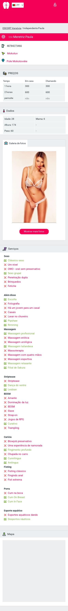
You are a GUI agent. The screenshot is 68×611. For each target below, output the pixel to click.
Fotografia (13, 303)
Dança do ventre (17, 385)
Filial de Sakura (16, 367)
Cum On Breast (16, 497)
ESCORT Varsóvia (12, 28)
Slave (11, 410)
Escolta (12, 299)
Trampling (13, 427)
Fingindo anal (15, 475)
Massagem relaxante (20, 363)
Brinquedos (14, 281)
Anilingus (13, 462)
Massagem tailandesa (20, 346)
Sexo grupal (14, 273)
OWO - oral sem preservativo (24, 268)
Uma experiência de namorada (25, 445)
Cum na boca (15, 493)
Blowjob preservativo (20, 441)
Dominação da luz (18, 402)
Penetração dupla (18, 277)
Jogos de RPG (16, 419)
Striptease (13, 381)
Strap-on (12, 415)
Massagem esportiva (20, 359)
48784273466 (14, 45)
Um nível (13, 264)
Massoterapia (16, 350)
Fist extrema (15, 479)
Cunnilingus (14, 458)
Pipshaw (12, 320)
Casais (12, 312)
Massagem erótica (18, 337)
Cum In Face (15, 501)
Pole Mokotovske (14, 61)
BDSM (11, 406)
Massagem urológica (20, 342)
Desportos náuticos (19, 519)
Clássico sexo (16, 260)
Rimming (13, 325)
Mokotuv (10, 53)
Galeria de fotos (15, 143)
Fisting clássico (17, 471)
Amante (12, 398)
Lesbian (12, 389)
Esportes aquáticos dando (23, 514)
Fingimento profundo (20, 449)
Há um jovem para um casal (24, 307)
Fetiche (12, 286)
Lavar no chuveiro (18, 316)
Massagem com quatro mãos (25, 354)
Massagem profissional (21, 333)
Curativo (12, 423)
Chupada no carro (18, 454)
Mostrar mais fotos (34, 231)
